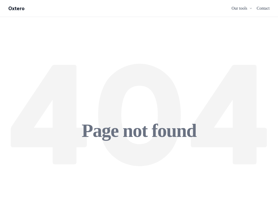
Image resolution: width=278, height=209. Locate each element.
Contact (263, 8)
